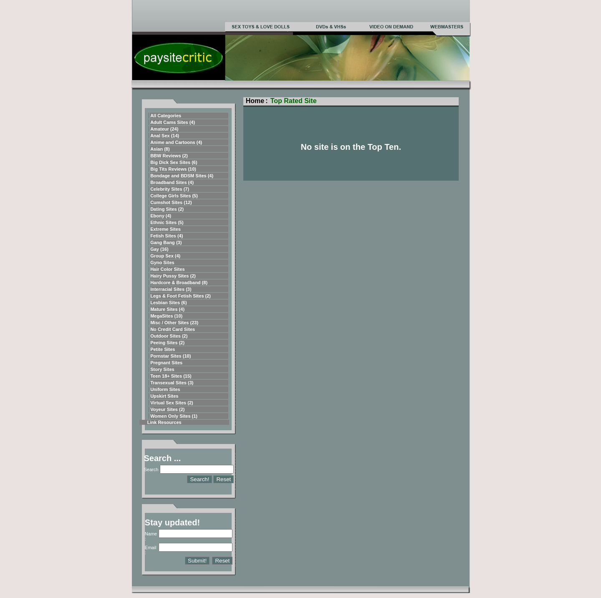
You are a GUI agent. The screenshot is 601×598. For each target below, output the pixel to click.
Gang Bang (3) (166, 242)
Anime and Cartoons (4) (176, 142)
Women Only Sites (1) (173, 416)
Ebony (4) (160, 215)
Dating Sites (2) (167, 209)
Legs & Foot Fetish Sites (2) (180, 295)
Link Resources (164, 422)
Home (255, 100)
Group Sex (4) (165, 255)
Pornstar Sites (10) (170, 355)
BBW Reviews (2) (169, 155)
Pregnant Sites (166, 362)
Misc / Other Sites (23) (174, 322)
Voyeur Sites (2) (167, 409)
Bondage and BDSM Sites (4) (181, 175)
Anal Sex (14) (164, 135)
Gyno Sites (162, 262)
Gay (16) (159, 249)
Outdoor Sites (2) (168, 335)
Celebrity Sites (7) (169, 189)
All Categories (165, 115)
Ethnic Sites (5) (166, 222)
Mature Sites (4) (167, 309)
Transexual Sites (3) (171, 382)
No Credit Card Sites (172, 329)
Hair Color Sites (167, 269)
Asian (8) (159, 148)
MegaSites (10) (166, 315)
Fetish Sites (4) (166, 235)
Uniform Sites (165, 389)
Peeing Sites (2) (167, 342)
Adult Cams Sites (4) (172, 122)
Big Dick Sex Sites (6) (173, 162)
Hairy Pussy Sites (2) (173, 275)
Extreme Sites (165, 229)
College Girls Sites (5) (174, 195)
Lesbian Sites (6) (168, 302)
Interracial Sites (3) (170, 289)
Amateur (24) (164, 128)
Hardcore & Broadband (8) (178, 282)
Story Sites (162, 369)
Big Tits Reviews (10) (173, 169)
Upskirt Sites (164, 396)
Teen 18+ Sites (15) (171, 375)
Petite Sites (162, 349)
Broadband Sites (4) (172, 182)
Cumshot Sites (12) (171, 202)
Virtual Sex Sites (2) (171, 402)
